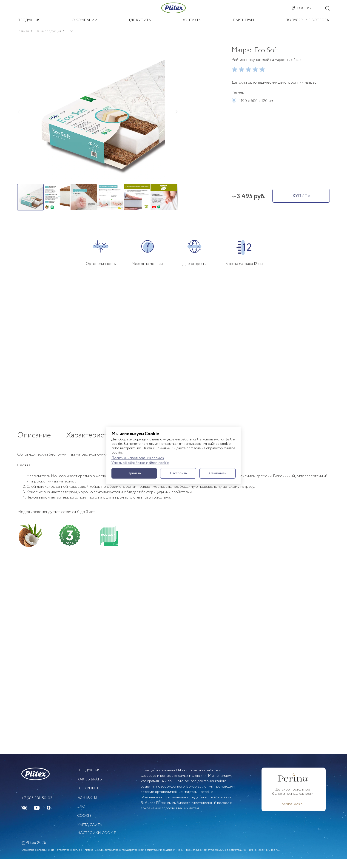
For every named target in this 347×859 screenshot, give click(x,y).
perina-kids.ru (293, 804)
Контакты (87, 797)
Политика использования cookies (137, 458)
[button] (97, 112)
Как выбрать (89, 779)
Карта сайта (89, 825)
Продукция (88, 770)
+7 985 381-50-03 (36, 798)
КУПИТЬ (301, 196)
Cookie (84, 815)
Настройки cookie (96, 833)
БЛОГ (82, 806)
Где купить (88, 788)
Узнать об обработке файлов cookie (140, 463)
